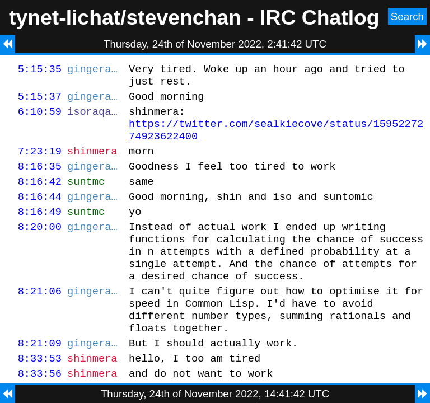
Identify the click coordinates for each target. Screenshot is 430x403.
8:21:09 (40, 378)
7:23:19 (40, 163)
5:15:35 (40, 70)
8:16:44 (40, 213)
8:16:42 (40, 196)
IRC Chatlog (320, 17)
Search (407, 16)
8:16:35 (40, 179)
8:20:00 (40, 247)
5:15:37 (40, 101)
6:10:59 (40, 118)
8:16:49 (40, 230)
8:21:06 (40, 319)
